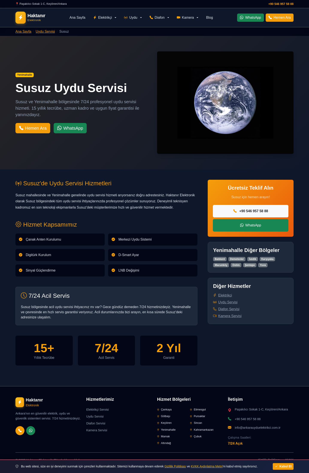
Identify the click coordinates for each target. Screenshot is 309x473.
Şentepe (250, 265)
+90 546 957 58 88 (281, 4)
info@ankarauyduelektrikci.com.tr (257, 427)
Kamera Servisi (227, 316)
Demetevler (237, 259)
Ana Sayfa (77, 17)
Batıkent (220, 259)
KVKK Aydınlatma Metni (207, 466)
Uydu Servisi (45, 31)
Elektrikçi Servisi (97, 409)
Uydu (130, 17)
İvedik (252, 259)
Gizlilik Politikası (175, 466)
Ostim (236, 265)
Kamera (185, 17)
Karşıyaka (267, 259)
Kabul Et (283, 466)
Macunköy (221, 265)
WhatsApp (250, 17)
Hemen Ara (279, 17)
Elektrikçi (102, 17)
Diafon (157, 17)
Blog (209, 17)
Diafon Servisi (226, 309)
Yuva (263, 265)
